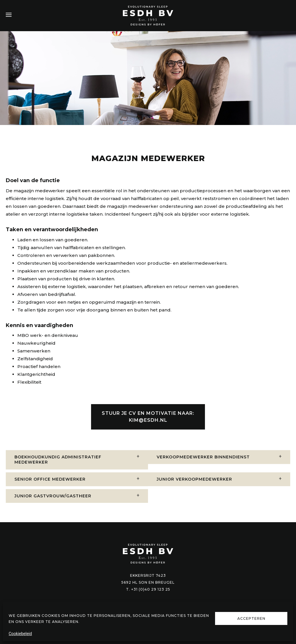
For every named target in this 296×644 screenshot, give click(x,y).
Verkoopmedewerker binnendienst (203, 466)
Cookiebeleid (20, 633)
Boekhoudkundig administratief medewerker (57, 469)
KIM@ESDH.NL (148, 423)
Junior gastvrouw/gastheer (52, 505)
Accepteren (251, 618)
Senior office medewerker (50, 488)
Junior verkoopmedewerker (194, 488)
